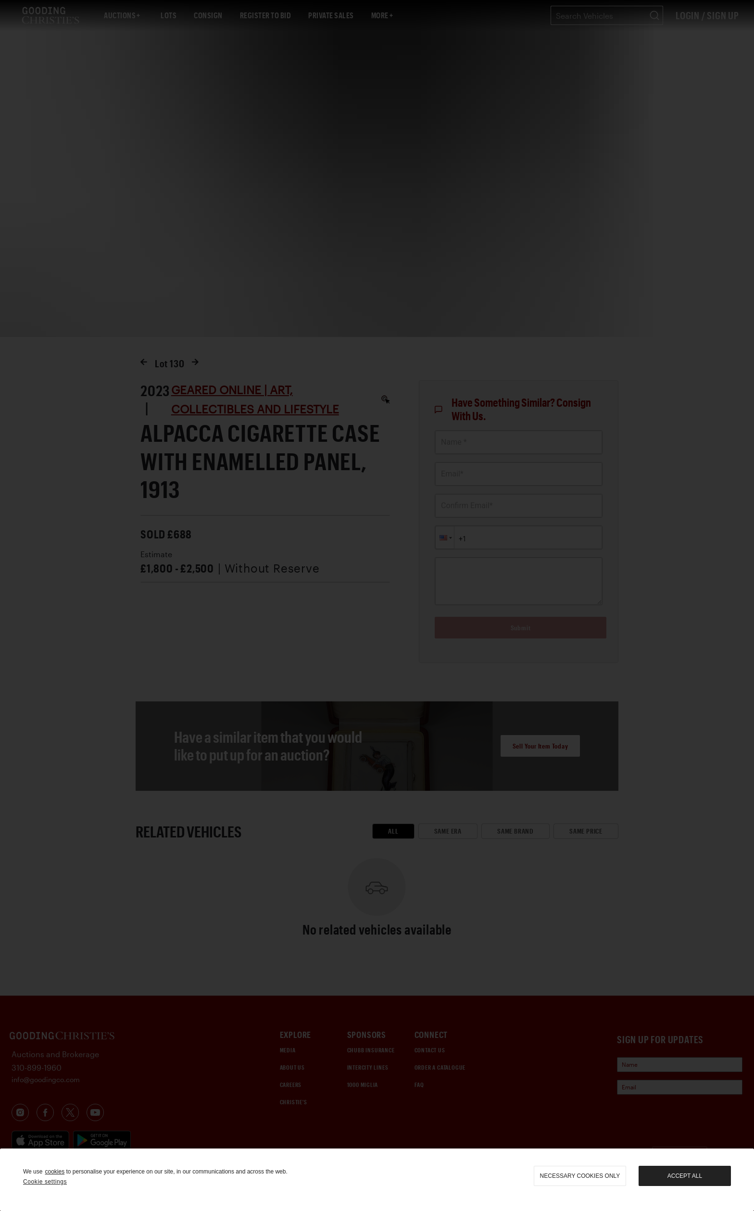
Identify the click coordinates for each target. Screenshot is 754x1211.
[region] (377, 1180)
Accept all (684, 1176)
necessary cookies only (580, 1176)
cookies (54, 1171)
